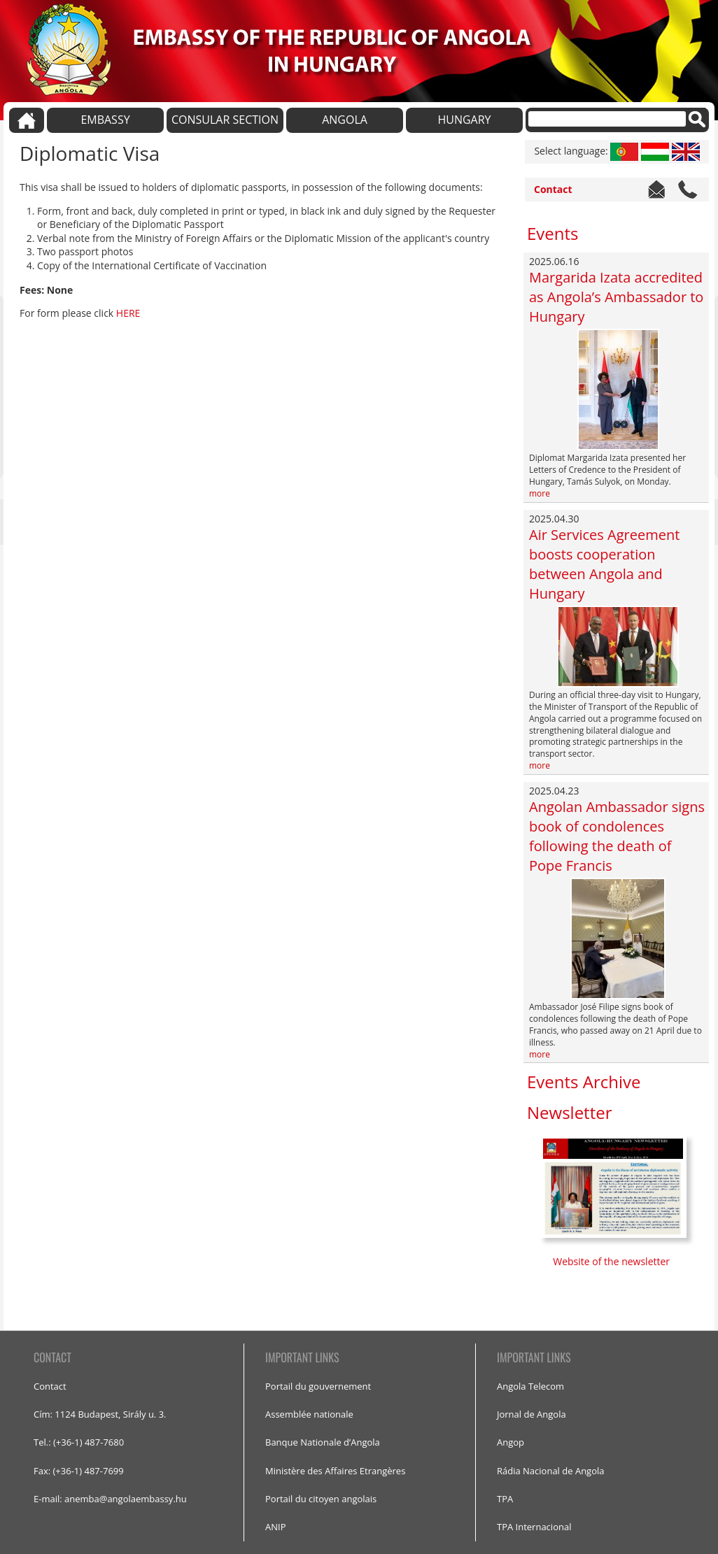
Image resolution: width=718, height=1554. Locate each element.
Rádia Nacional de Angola (551, 1470)
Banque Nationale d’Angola (322, 1442)
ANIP (275, 1526)
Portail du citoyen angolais (320, 1498)
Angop (510, 1442)
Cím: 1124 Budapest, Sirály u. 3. (100, 1414)
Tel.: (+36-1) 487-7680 (79, 1442)
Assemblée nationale (309, 1414)
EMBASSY (104, 119)
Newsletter (569, 1112)
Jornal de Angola (531, 1414)
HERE (128, 313)
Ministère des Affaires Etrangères (335, 1470)
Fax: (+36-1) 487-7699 (79, 1470)
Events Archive (583, 1081)
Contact (553, 189)
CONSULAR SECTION (225, 119)
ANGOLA (344, 119)
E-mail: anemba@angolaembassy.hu (110, 1498)
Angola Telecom (530, 1386)
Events (553, 233)
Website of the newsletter (612, 1261)
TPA (505, 1498)
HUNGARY (464, 119)
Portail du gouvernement (318, 1386)
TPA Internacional (534, 1526)
